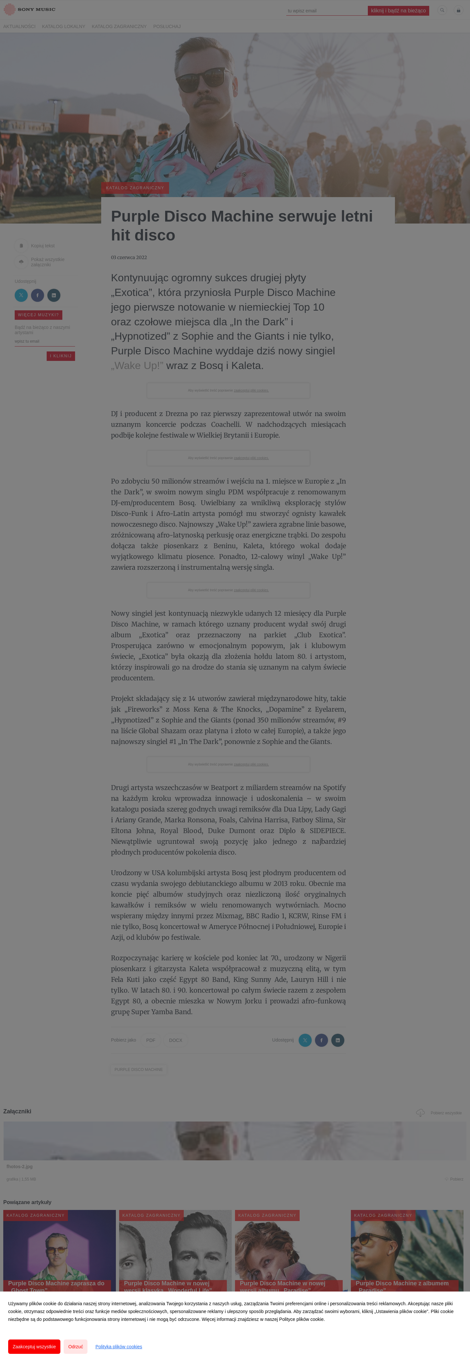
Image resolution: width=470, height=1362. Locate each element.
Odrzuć (75, 1346)
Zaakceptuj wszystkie (34, 1346)
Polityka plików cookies (118, 1346)
